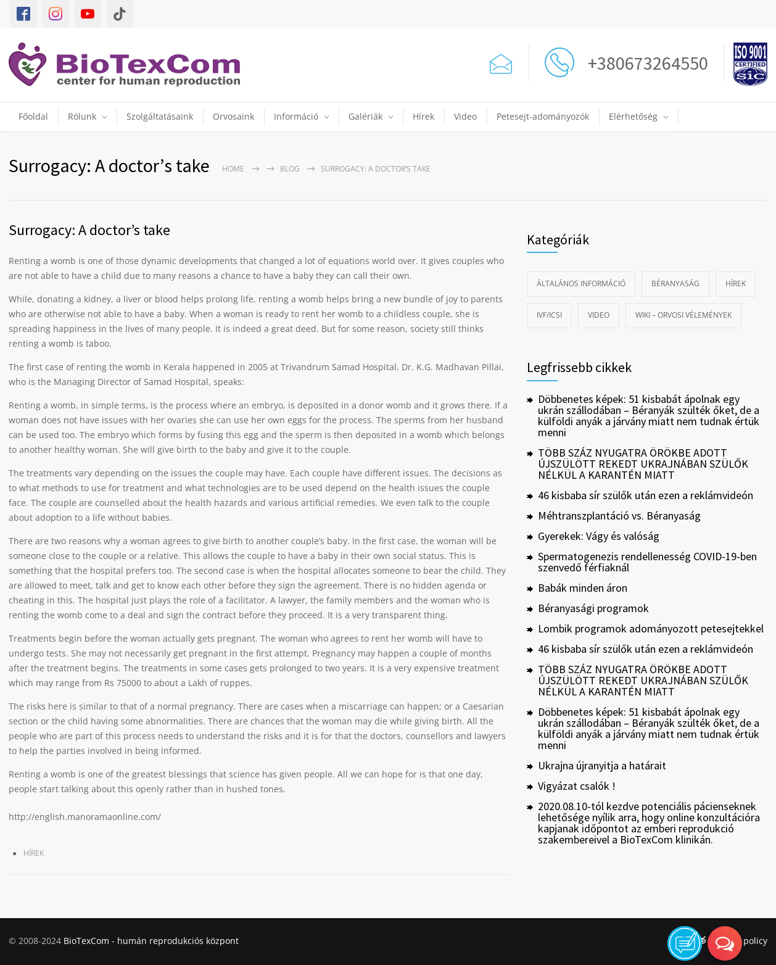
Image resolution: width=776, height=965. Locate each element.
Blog (290, 169)
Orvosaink (233, 116)
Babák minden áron (582, 588)
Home (233, 169)
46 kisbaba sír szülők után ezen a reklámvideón (645, 495)
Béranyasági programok (593, 608)
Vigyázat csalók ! (577, 786)
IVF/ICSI (549, 315)
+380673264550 (644, 63)
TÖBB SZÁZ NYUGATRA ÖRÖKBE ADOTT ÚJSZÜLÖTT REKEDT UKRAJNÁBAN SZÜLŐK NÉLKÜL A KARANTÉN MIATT (643, 463)
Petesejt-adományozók (543, 116)
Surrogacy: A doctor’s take (89, 229)
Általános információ (581, 283)
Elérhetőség (633, 116)
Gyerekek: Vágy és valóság (598, 536)
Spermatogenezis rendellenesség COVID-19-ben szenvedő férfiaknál (647, 561)
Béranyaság (675, 283)
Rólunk (82, 116)
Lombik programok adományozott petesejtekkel (651, 628)
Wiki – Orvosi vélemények (683, 315)
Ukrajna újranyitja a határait (602, 765)
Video (465, 116)
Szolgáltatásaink (159, 116)
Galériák (365, 116)
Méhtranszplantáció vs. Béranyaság (619, 515)
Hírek (423, 116)
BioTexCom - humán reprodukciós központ (151, 940)
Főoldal (33, 116)
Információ (296, 116)
